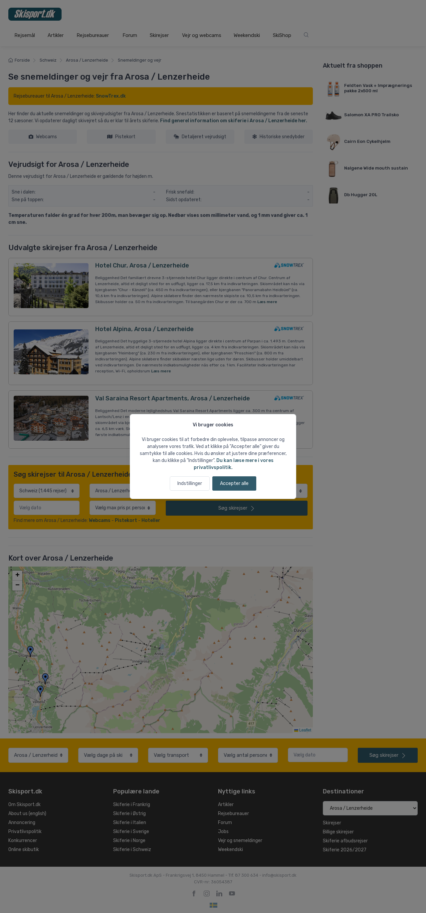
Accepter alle (234, 483)
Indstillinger (189, 483)
